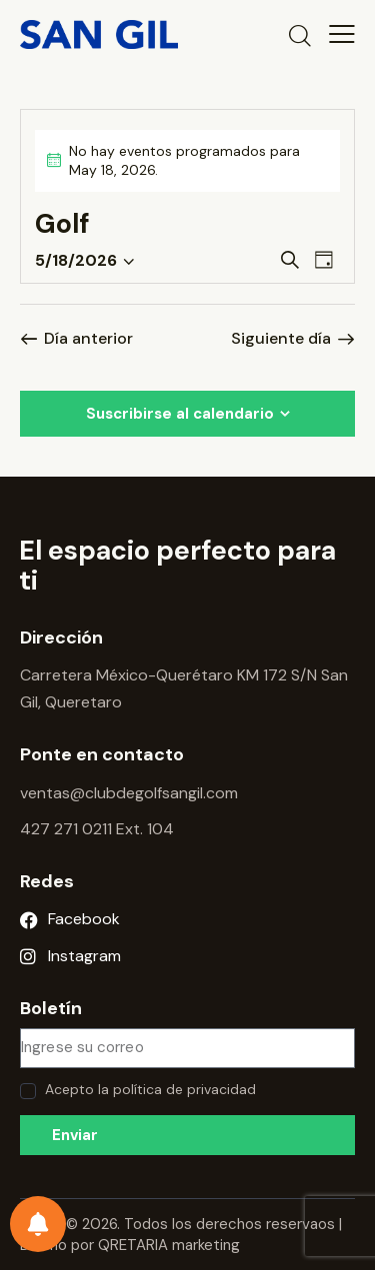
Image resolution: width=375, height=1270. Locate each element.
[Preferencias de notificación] (38, 1224)
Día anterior (88, 339)
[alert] (187, 161)
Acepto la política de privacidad (150, 1089)
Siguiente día (281, 339)
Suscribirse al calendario (180, 414)
